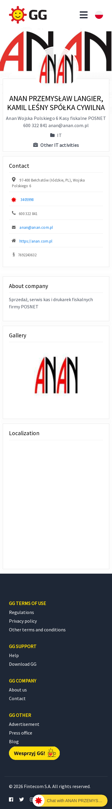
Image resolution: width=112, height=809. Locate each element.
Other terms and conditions (37, 630)
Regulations (21, 612)
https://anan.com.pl (35, 241)
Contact (17, 698)
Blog (14, 741)
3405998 (27, 199)
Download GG (22, 664)
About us (18, 690)
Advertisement (24, 724)
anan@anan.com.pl (36, 227)
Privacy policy (23, 621)
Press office (20, 733)
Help (14, 655)
